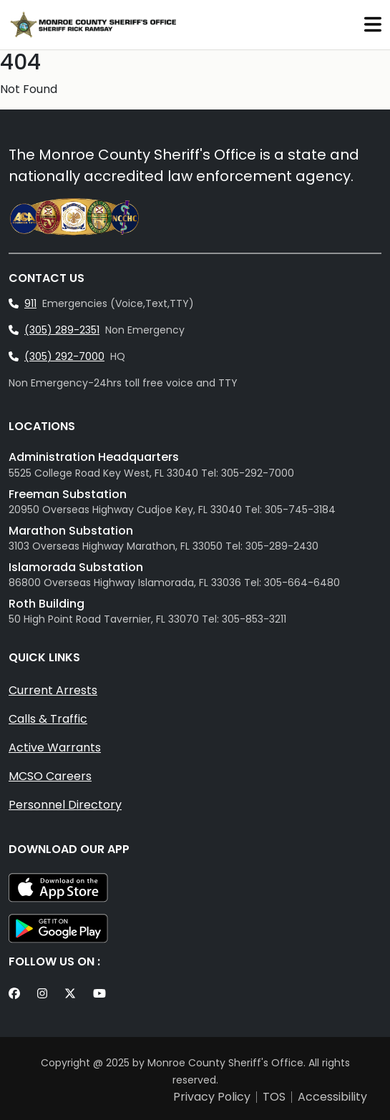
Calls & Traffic (48, 719)
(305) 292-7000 (64, 356)
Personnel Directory (65, 805)
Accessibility (332, 1097)
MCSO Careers (50, 776)
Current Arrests (53, 690)
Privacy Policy (211, 1097)
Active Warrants (55, 747)
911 (30, 303)
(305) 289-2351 (61, 330)
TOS (274, 1097)
